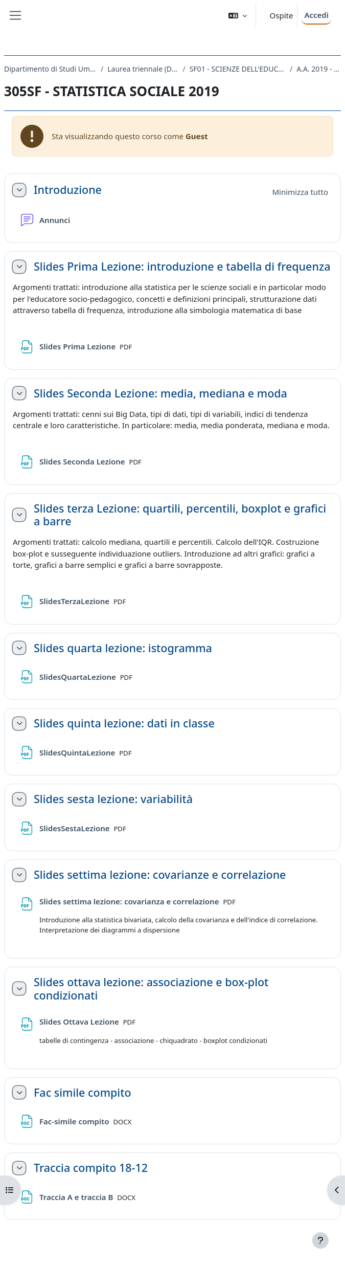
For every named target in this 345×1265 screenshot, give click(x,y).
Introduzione (68, 189)
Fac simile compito (82, 1092)
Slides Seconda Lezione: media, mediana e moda (160, 393)
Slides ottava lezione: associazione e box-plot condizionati (151, 988)
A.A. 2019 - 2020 (318, 69)
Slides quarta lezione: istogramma (123, 648)
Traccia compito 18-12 (91, 1167)
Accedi (316, 15)
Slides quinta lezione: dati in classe (124, 723)
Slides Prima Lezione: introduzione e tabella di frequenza (182, 266)
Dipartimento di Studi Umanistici (50, 69)
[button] (238, 15)
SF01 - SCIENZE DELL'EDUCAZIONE (238, 69)
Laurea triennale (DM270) (142, 69)
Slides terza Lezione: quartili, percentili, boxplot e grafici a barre (180, 515)
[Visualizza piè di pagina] (320, 1240)
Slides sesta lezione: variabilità (113, 799)
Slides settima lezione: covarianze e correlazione (160, 874)
